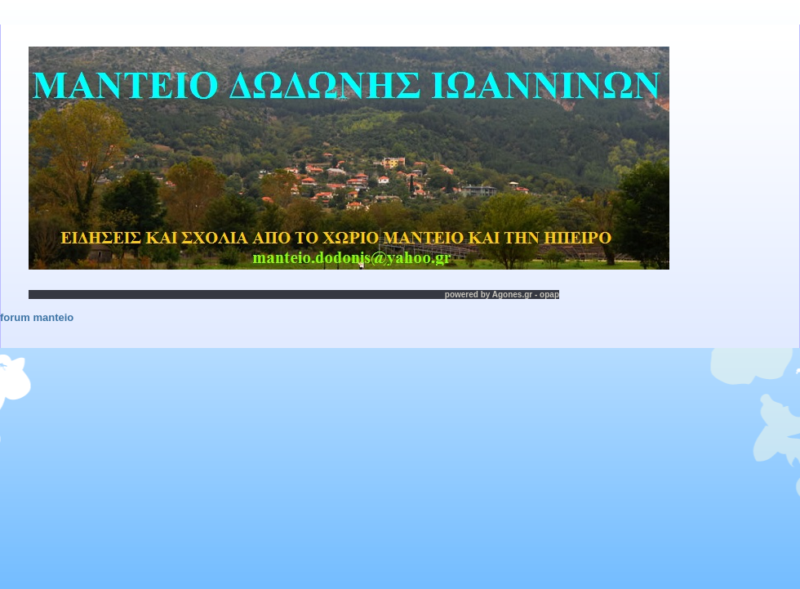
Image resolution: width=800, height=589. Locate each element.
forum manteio (36, 317)
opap (549, 294)
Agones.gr (512, 294)
